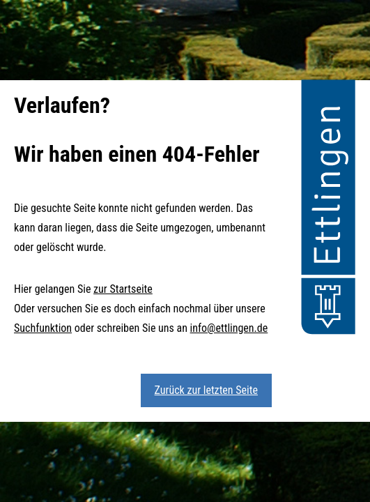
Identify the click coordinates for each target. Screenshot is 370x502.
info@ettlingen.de (229, 328)
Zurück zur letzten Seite (206, 390)
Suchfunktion (43, 328)
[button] (328, 209)
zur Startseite (123, 289)
